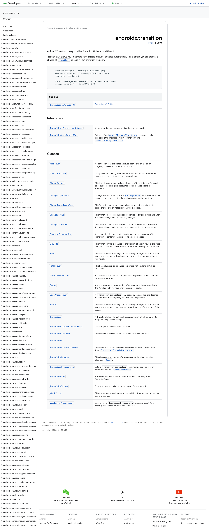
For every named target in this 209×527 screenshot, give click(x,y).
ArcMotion (55, 163)
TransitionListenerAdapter (64, 347)
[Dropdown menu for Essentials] (41, 3)
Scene (53, 285)
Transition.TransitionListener (66, 128)
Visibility (55, 393)
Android (42, 519)
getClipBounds (132, 195)
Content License (116, 422)
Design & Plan (54, 3)
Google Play (95, 3)
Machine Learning (75, 523)
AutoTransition (58, 173)
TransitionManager (59, 357)
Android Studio (196, 3)
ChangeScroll (57, 215)
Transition (55, 317)
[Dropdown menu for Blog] (122, 3)
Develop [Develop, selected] (75, 3)
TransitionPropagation (62, 367)
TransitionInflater (60, 333)
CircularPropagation (60, 234)
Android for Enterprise (48, 523)
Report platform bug (189, 519)
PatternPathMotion (59, 275)
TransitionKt (57, 340)
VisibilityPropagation (61, 403)
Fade (52, 253)
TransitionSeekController (64, 135)
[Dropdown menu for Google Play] (104, 3)
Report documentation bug (192, 523)
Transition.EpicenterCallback (66, 326)
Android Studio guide (161, 521)
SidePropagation (58, 295)
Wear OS (100, 523)
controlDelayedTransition (123, 135)
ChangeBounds (57, 183)
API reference (11, 13)
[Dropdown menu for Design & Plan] (64, 3)
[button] (17, 39)
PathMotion (55, 266)
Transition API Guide (61, 105)
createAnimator (123, 369)
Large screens (102, 519)
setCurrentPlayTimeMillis (109, 140)
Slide (53, 304)
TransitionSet (57, 376)
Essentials (33, 3)
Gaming (71, 519)
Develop (69, 28)
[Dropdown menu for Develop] (83, 3)
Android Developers (55, 28)
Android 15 (129, 519)
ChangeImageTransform (61, 205)
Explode (54, 244)
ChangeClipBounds (59, 195)
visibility (63, 60)
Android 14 (129, 523)
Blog (117, 3)
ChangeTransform (58, 224)
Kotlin (151, 43)
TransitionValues (59, 386)
